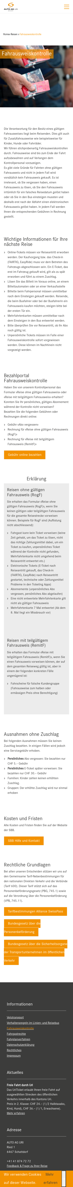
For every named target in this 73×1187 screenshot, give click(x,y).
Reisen (14, 34)
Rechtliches (14, 1050)
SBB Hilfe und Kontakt (24, 841)
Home (6, 34)
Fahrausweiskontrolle (30, 34)
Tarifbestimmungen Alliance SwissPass (35, 911)
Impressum (14, 1055)
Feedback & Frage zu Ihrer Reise (27, 1166)
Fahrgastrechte (16, 1034)
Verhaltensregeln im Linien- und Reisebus (33, 1023)
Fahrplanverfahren (18, 1039)
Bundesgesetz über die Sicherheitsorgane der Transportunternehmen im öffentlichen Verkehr (35, 952)
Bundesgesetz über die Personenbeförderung (22, 928)
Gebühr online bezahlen (24, 455)
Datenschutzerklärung (20, 1045)
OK (64, 1178)
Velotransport (15, 1017)
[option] (36, 76)
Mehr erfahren (16, 1113)
